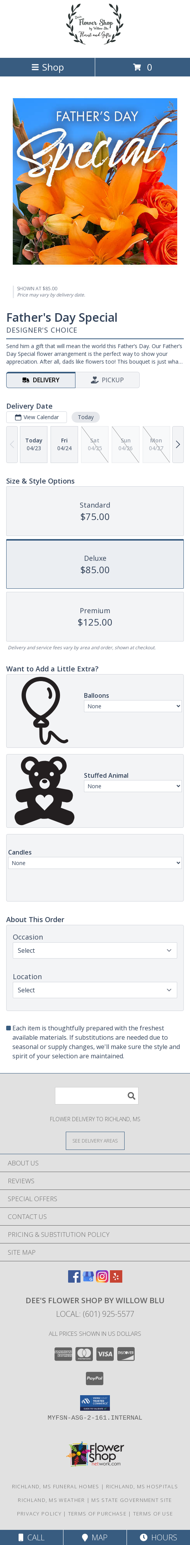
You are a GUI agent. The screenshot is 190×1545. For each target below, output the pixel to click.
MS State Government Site (131, 1499)
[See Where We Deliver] (95, 1140)
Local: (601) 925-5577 (95, 1314)
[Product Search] (97, 1096)
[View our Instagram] (102, 1280)
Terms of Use (153, 1513)
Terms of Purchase (97, 1513)
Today (86, 417)
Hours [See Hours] (158, 1537)
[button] (95, 1403)
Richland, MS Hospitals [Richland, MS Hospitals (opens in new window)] (142, 1486)
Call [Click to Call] (32, 1537)
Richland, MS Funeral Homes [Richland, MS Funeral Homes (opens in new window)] (55, 1486)
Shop (47, 67)
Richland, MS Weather (51, 1499)
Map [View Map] (95, 1537)
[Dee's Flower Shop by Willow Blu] (95, 46)
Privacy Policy (39, 1513)
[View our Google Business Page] (88, 1280)
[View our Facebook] (74, 1280)
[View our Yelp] (116, 1280)
